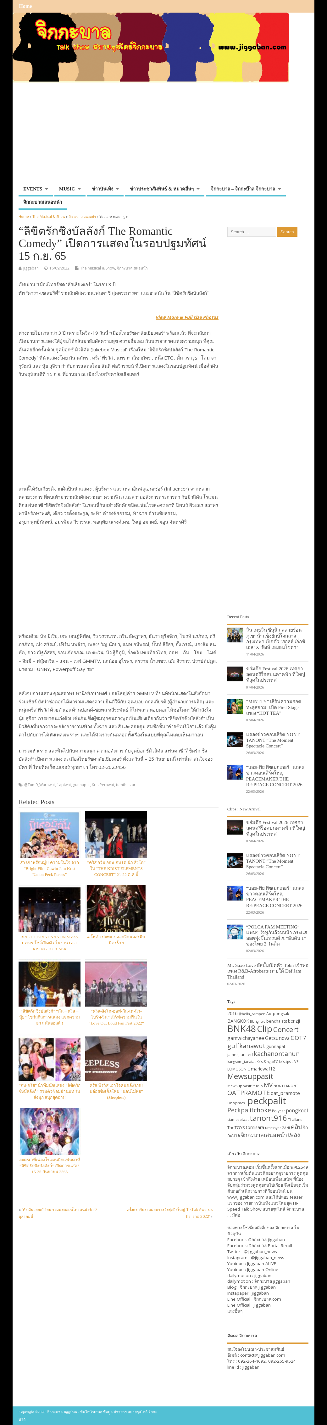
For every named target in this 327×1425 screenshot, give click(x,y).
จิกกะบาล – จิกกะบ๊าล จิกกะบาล (243, 188)
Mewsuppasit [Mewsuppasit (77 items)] (250, 1076)
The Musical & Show (97, 268)
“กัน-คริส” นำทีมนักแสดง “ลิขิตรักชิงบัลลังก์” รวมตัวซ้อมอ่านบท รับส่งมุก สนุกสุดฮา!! (49, 1091)
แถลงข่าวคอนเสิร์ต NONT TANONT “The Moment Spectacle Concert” (273, 740)
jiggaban (31, 268)
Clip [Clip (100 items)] (264, 1029)
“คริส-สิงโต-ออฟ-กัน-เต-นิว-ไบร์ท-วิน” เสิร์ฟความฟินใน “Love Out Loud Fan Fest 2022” (116, 1017)
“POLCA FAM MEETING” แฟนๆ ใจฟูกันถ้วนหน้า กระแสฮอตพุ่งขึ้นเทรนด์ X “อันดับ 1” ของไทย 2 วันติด (276, 935)
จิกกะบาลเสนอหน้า (42, 202)
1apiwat (64, 784)
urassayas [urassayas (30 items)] (273, 1127)
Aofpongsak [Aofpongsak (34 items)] (277, 1013)
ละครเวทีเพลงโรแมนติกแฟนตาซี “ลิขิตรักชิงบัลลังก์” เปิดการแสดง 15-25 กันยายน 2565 (49, 1165)
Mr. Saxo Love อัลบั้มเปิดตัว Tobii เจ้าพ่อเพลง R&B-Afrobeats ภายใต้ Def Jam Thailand (267, 970)
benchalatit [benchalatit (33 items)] (276, 1021)
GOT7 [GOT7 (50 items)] (298, 1038)
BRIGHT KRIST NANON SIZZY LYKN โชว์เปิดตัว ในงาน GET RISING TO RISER (49, 942)
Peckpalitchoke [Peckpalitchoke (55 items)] (249, 1110)
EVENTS (32, 188)
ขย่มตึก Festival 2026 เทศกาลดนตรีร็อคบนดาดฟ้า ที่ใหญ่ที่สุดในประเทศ (275, 674)
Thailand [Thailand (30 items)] (295, 1119)
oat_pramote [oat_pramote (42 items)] (285, 1093)
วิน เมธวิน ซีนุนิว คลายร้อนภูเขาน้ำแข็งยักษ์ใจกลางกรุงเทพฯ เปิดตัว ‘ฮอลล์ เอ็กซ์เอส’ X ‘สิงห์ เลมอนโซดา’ (275, 638)
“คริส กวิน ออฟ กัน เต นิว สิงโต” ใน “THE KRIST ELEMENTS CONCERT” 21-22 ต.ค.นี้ (116, 868)
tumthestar (126, 784)
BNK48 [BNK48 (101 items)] (241, 1029)
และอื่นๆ (234, 1311)
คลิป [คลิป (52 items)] (296, 1127)
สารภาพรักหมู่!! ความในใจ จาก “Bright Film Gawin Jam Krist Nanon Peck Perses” (49, 868)
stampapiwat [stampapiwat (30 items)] (238, 1119)
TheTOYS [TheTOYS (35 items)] (236, 1127)
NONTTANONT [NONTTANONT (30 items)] (286, 1085)
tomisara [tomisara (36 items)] (255, 1127)
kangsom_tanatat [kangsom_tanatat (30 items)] (241, 1061)
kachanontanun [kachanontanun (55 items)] (277, 1053)
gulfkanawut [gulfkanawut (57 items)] (246, 1046)
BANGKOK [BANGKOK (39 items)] (238, 1021)
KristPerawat (103, 784)
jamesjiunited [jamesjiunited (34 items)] (240, 1054)
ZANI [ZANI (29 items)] (286, 1128)
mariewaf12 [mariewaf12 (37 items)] (263, 1069)
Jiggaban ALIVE (261, 1263)
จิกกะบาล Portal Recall (270, 1245)
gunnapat (81, 784)
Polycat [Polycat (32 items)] (278, 1111)
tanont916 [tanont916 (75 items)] (268, 1118)
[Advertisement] (163, 136)
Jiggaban (262, 1305)
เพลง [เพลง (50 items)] (294, 1134)
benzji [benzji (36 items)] (294, 1021)
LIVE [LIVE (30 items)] (294, 1061)
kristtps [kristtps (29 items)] (285, 1061)
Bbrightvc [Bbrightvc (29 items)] (257, 1021)
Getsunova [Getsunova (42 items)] (277, 1038)
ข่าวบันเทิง (102, 188)
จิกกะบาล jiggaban (267, 1239)
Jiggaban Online (262, 1269)
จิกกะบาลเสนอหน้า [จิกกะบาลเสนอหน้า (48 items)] (264, 1134)
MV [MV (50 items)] (268, 1085)
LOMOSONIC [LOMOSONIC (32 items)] (238, 1069)
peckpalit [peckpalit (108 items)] (266, 1100)
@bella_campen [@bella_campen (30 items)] (251, 1013)
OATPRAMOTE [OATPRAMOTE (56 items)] (248, 1092)
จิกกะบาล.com (267, 1299)
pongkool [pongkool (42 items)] (297, 1110)
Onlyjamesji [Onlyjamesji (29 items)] (237, 1103)
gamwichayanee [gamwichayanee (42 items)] (245, 1038)
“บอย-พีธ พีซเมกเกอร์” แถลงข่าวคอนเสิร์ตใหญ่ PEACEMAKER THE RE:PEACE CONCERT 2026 (275, 775)
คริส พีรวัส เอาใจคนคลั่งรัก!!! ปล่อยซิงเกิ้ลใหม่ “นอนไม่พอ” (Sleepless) (116, 1091)
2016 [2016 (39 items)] (232, 1013)
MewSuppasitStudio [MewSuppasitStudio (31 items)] (245, 1085)
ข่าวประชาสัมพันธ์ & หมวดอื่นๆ (162, 188)
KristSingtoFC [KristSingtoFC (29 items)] (267, 1061)
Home (25, 6)
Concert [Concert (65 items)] (286, 1029)
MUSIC (67, 188)
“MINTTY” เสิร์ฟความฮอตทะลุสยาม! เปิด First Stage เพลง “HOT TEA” (273, 707)
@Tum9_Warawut (39, 784)
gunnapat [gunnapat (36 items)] (275, 1046)
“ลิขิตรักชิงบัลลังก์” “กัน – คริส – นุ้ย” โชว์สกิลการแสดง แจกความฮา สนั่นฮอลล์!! (49, 1017)
